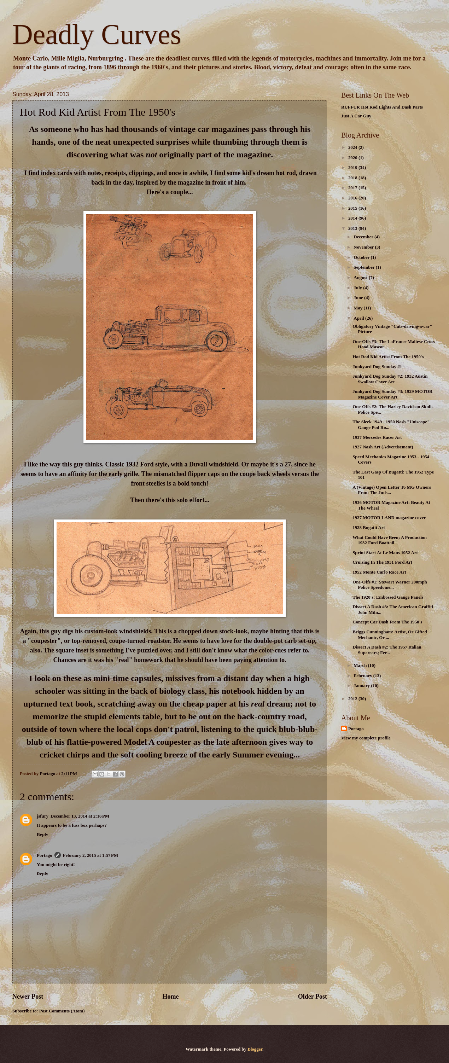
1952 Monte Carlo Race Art (379, 572)
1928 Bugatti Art (368, 527)
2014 (353, 218)
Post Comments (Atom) (62, 1011)
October (362, 257)
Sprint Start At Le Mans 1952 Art (385, 552)
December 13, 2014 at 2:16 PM (80, 816)
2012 (353, 698)
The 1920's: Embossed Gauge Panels (387, 597)
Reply (42, 834)
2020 (353, 157)
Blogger (254, 1049)
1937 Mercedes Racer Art (377, 437)
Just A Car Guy (356, 116)
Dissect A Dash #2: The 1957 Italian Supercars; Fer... (386, 650)
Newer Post (27, 996)
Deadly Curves (96, 34)
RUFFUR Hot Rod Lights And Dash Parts (382, 107)
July (358, 287)
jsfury (42, 816)
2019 (353, 167)
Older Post (312, 996)
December (364, 236)
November (364, 247)
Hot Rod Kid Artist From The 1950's (388, 356)
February (363, 675)
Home (170, 996)
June (359, 297)
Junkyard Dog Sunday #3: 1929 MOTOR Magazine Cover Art (392, 394)
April (359, 318)
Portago (44, 855)
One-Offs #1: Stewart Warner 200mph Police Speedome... (389, 585)
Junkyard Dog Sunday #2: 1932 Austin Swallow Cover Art (389, 379)
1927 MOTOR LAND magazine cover (389, 517)
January (362, 685)
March (361, 665)
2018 (353, 177)
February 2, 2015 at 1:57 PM (90, 855)
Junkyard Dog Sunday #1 (377, 366)
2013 (353, 228)
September (364, 267)
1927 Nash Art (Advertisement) (382, 447)
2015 (353, 208)
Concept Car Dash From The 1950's (387, 622)
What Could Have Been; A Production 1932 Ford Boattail (389, 540)
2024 (353, 147)
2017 (353, 187)
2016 (353, 198)
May (358, 308)
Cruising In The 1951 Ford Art (382, 562)
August (361, 277)
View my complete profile (366, 738)
